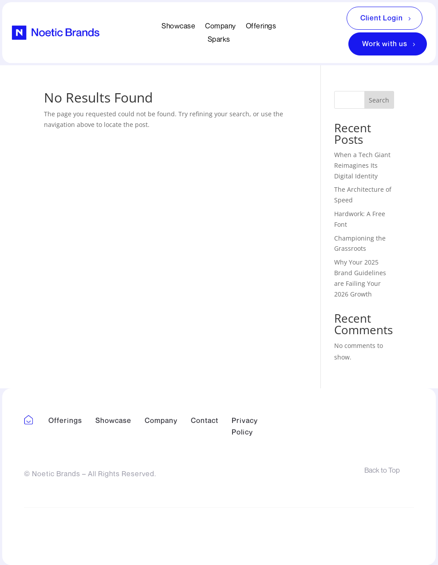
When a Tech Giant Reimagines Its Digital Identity (362, 165)
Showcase (178, 26)
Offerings (261, 26)
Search (379, 100)
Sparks (219, 39)
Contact (204, 420)
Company (220, 26)
